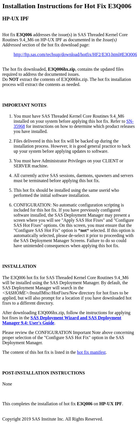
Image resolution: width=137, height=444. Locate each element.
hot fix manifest (91, 352)
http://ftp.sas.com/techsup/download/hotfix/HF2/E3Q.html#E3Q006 (75, 54)
